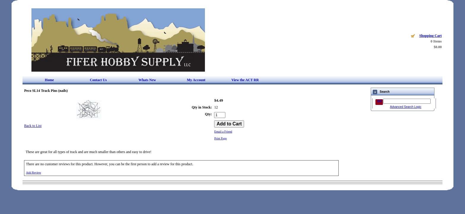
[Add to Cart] (229, 124)
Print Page (220, 138)
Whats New (147, 80)
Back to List (33, 126)
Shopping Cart (430, 36)
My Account (196, 80)
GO (379, 101)
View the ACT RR (245, 80)
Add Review (33, 172)
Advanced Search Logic (405, 106)
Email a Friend (223, 131)
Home (49, 80)
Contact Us (98, 80)
